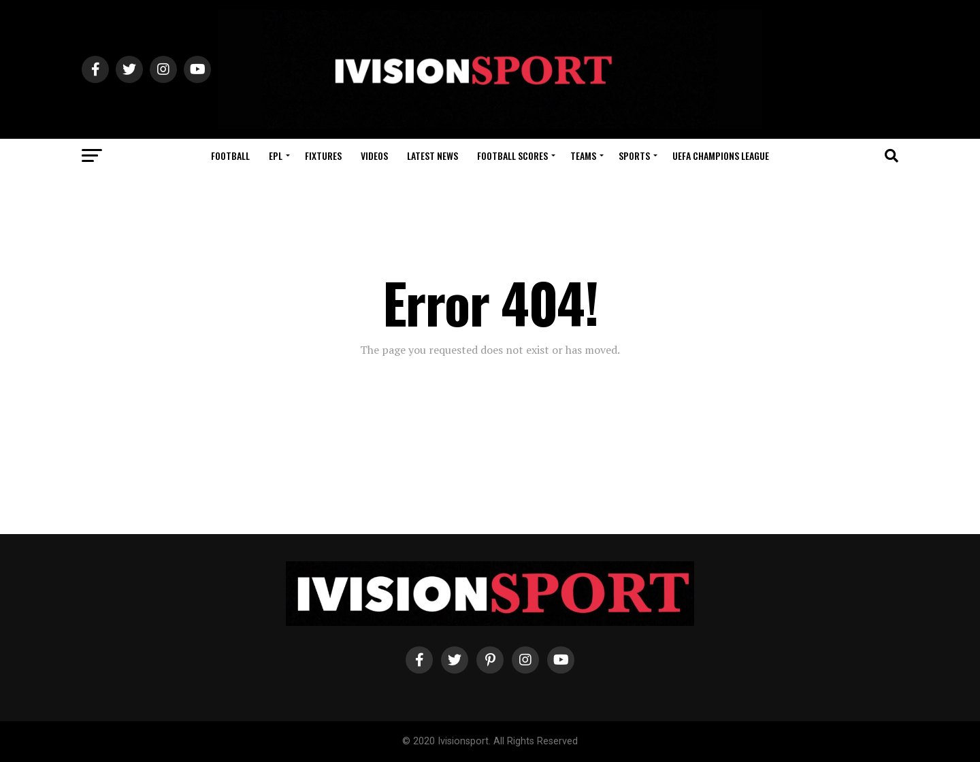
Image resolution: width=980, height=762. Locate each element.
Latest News (432, 155)
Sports (634, 155)
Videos (374, 155)
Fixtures (323, 155)
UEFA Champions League (720, 155)
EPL (275, 155)
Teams (583, 155)
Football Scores (512, 155)
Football (230, 155)
